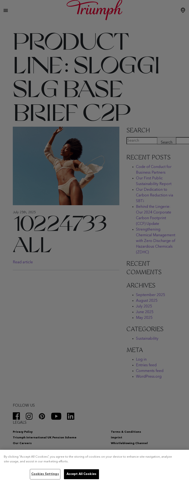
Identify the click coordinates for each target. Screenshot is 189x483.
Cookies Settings (45, 474)
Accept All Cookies (81, 474)
